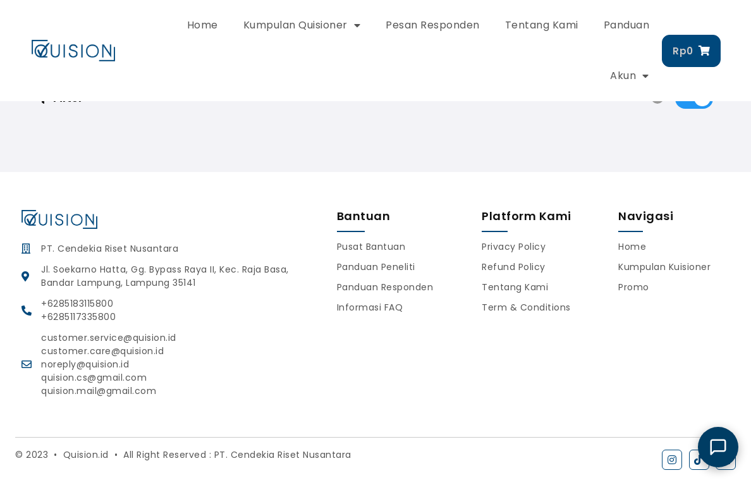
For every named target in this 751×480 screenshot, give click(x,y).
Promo (633, 287)
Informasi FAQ (370, 307)
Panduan (627, 25)
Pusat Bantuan (371, 246)
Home (202, 25)
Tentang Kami (541, 25)
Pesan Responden (433, 25)
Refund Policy (514, 267)
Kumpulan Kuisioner (664, 267)
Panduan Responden (385, 287)
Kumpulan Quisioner (302, 25)
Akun (629, 76)
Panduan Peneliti (376, 267)
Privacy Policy (514, 246)
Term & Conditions (526, 307)
